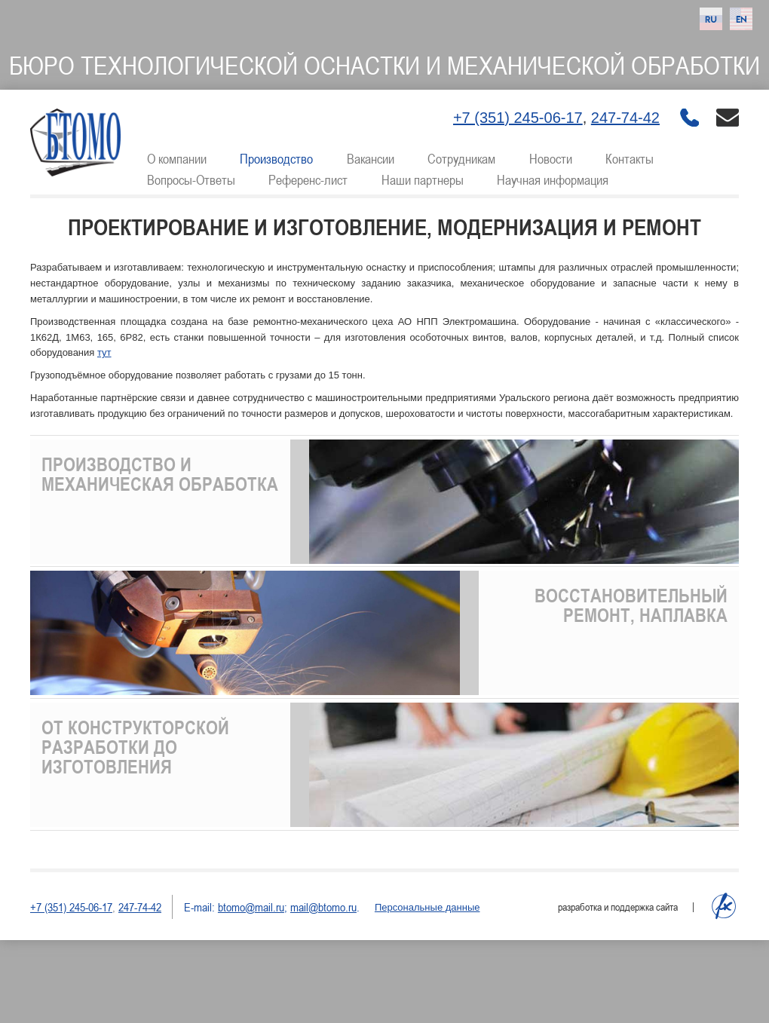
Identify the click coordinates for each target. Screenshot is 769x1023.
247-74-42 (625, 117)
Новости (550, 158)
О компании (177, 158)
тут (104, 352)
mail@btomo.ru (323, 906)
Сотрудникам (461, 158)
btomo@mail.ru (251, 906)
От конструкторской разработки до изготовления (135, 747)
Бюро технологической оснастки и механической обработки (384, 66)
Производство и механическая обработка (159, 474)
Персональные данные (427, 907)
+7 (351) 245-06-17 (518, 117)
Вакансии (370, 158)
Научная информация (552, 179)
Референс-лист (308, 179)
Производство (276, 158)
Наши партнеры (422, 179)
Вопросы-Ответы (191, 179)
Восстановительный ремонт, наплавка (631, 605)
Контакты (629, 158)
